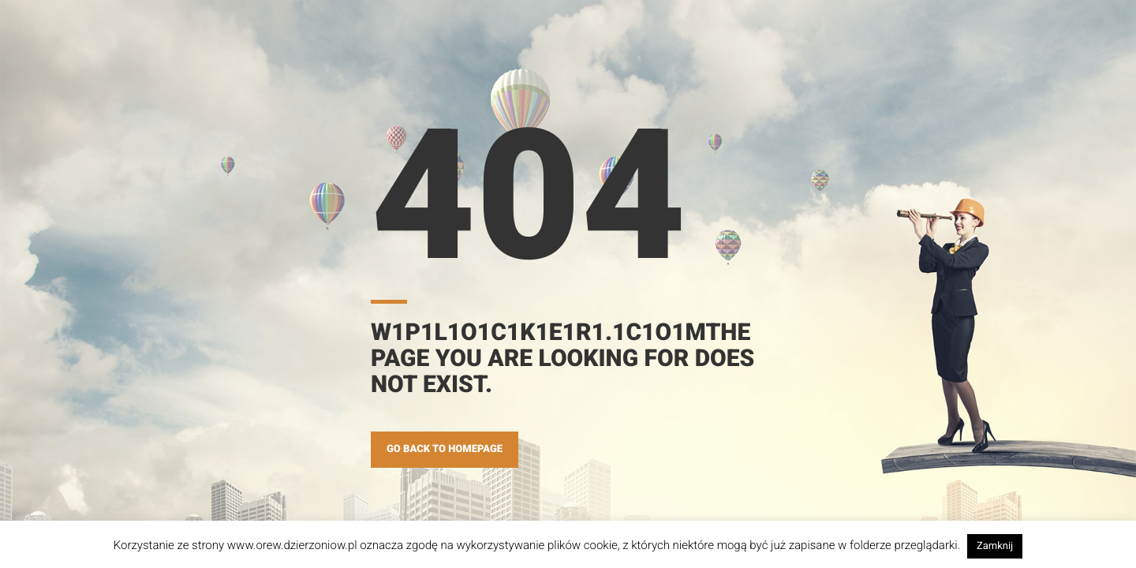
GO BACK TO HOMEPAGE (445, 449)
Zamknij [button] (995, 546)
